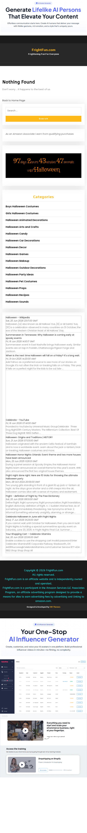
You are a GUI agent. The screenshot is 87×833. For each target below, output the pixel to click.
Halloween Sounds (17, 301)
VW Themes (54, 607)
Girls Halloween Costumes (22, 213)
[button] (43, 64)
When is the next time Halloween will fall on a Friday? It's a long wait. (43, 355)
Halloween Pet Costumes (21, 281)
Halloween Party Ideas (20, 274)
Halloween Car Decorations (23, 240)
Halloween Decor (16, 247)
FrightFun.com (43, 50)
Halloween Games (17, 254)
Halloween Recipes (17, 295)
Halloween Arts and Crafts (22, 227)
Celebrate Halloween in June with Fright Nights (31, 516)
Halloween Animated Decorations (27, 220)
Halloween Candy (17, 233)
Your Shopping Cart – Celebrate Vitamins (28, 534)
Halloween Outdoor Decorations (26, 267)
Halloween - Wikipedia (18, 317)
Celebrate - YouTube (17, 420)
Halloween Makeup (17, 261)
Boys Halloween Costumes (22, 206)
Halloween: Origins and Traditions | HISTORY (29, 437)
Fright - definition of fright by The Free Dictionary (32, 496)
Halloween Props (16, 288)
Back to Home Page (13, 100)
